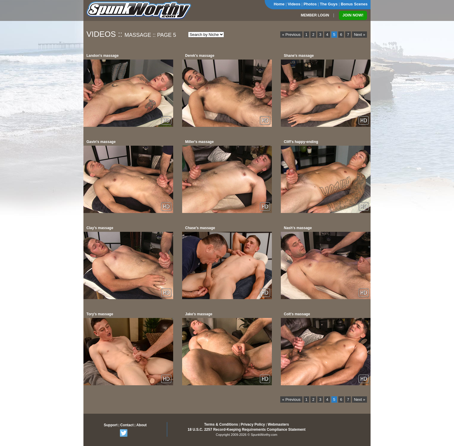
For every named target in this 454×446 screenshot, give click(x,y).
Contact (127, 425)
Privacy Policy (253, 424)
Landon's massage (102, 56)
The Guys (329, 4)
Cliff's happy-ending (301, 142)
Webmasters (278, 424)
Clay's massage (99, 228)
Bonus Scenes (354, 4)
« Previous (291, 34)
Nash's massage (298, 228)
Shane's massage (299, 56)
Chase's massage (200, 228)
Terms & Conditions (221, 424)
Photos (310, 4)
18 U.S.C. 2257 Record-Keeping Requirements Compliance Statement (246, 429)
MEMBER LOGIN (315, 15)
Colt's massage (297, 314)
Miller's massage (199, 142)
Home (279, 4)
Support (111, 425)
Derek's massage (199, 56)
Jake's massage (198, 314)
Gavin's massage (101, 142)
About (141, 425)
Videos (294, 4)
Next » (359, 34)
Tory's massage (99, 314)
